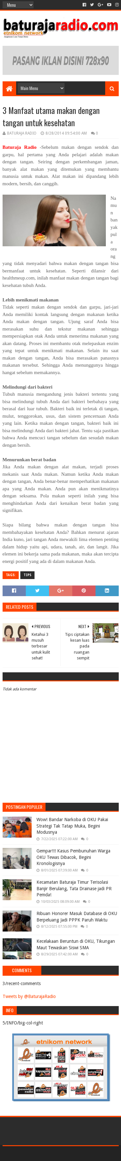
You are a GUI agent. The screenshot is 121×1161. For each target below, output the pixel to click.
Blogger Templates (88, 1153)
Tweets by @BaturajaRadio (29, 996)
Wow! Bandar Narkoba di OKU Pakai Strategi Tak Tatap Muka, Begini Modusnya (72, 826)
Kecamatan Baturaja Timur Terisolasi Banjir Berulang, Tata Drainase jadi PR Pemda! (74, 888)
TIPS (27, 575)
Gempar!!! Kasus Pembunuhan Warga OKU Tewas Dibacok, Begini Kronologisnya (73, 857)
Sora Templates (51, 1153)
